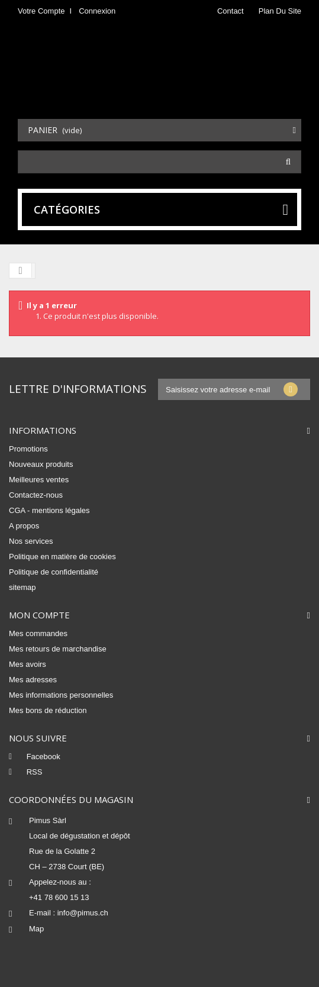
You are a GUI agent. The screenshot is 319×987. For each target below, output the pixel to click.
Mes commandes (38, 633)
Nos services (31, 541)
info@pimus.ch (82, 912)
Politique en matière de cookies (62, 556)
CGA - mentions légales (49, 510)
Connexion (97, 11)
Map (36, 928)
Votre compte (41, 11)
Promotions (28, 448)
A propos (24, 525)
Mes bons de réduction (48, 710)
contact (230, 11)
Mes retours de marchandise (58, 648)
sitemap (22, 587)
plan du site (280, 11)
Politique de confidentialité (53, 571)
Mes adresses (33, 679)
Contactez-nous (36, 495)
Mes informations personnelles (61, 695)
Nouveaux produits (41, 464)
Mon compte (39, 615)
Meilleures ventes (39, 479)
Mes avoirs (27, 664)
